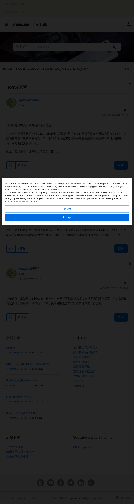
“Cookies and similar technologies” (22, 252)
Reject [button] (67, 259)
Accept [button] (67, 268)
